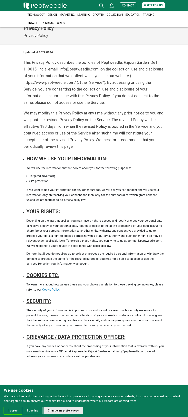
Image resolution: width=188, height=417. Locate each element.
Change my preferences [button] (63, 410)
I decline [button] (32, 410)
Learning (83, 14)
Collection (115, 14)
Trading (148, 14)
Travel (32, 23)
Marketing (67, 14)
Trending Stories (52, 23)
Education (132, 14)
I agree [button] (12, 410)
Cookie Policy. (51, 289)
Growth (98, 14)
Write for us (153, 5)
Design (52, 14)
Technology (36, 14)
